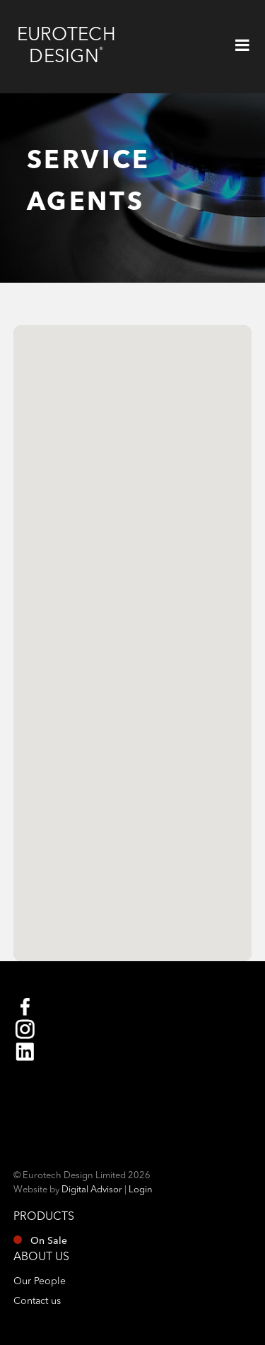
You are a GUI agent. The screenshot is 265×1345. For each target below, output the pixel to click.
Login (141, 1189)
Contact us (37, 1301)
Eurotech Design (66, 46)
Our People (39, 1281)
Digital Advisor (91, 1189)
